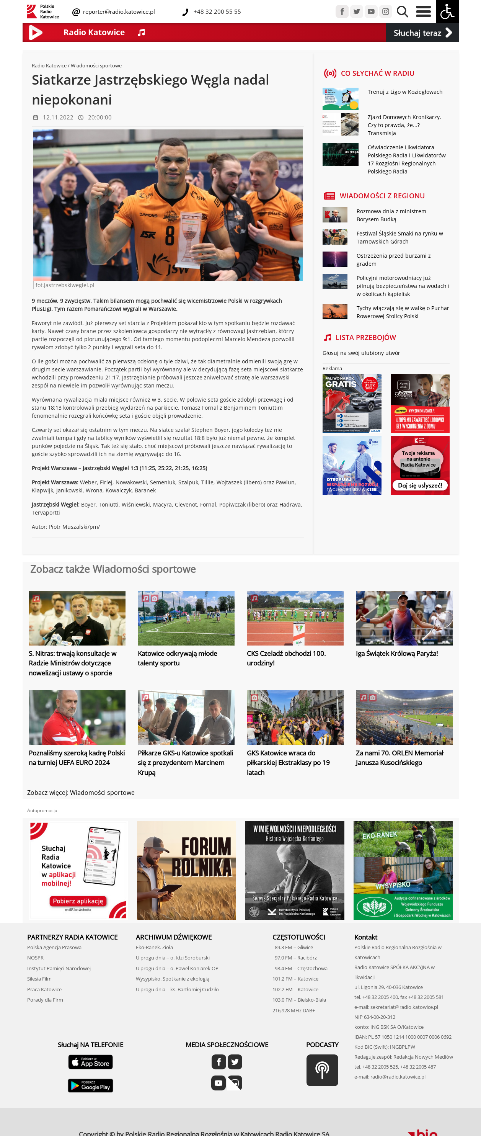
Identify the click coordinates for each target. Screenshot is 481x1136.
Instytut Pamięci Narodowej (59, 968)
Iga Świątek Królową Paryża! (397, 653)
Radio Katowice (49, 65)
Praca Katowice (44, 989)
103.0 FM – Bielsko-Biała (299, 999)
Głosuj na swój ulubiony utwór (361, 352)
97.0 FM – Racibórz (294, 957)
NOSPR (35, 957)
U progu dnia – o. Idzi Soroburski (173, 957)
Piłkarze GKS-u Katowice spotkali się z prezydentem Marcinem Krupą (185, 763)
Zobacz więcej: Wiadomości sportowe (81, 792)
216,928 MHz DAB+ (293, 1010)
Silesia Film (39, 978)
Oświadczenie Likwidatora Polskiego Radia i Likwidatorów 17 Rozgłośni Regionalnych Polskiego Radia (407, 159)
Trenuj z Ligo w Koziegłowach (405, 91)
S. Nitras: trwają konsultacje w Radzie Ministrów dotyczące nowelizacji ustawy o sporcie (72, 663)
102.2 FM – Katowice (295, 989)
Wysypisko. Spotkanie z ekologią (172, 978)
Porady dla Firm (45, 999)
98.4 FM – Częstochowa (300, 968)
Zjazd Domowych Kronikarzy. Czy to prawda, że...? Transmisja (404, 125)
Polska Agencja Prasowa (54, 947)
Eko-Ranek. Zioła (154, 947)
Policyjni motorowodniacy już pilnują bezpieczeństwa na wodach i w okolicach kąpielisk (403, 285)
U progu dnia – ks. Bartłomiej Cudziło (177, 989)
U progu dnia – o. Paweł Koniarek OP (177, 968)
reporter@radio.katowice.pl (118, 11)
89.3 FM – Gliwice (292, 947)
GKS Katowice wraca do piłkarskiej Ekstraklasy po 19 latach (288, 763)
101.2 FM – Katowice (295, 978)
